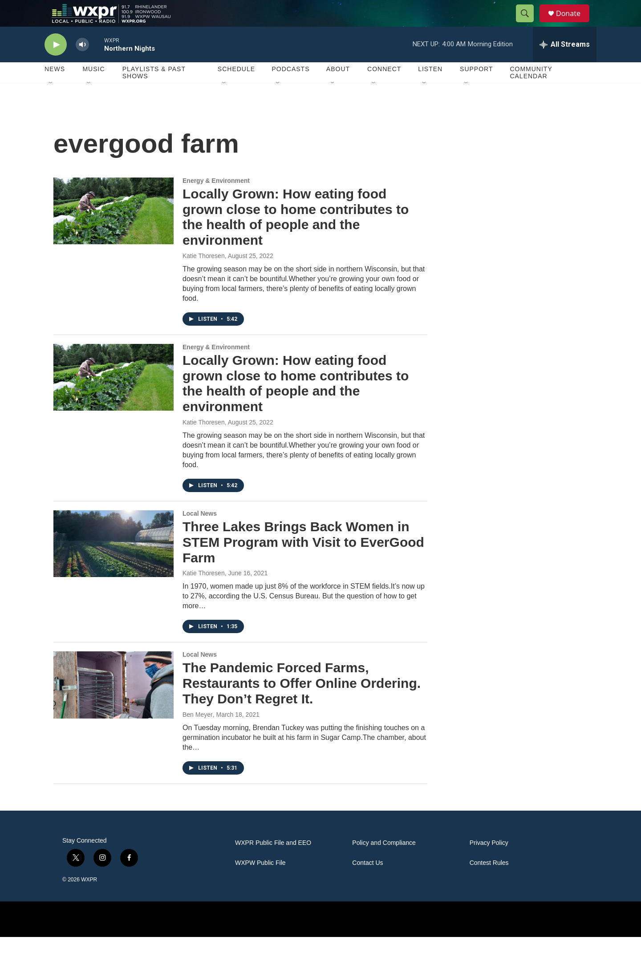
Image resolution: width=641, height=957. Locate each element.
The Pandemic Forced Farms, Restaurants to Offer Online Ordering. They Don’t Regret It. (302, 703)
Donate (574, 23)
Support (476, 89)
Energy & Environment (216, 200)
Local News (200, 533)
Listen (430, 89)
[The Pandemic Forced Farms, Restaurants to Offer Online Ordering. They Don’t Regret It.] (113, 704)
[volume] (82, 65)
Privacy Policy (489, 863)
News (55, 89)
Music (93, 89)
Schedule (236, 89)
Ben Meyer (198, 734)
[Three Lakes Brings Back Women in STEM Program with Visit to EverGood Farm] (113, 563)
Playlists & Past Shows (154, 92)
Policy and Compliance (383, 863)
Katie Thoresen (204, 275)
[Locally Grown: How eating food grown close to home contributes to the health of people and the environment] (113, 231)
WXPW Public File (260, 883)
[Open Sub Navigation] (51, 103)
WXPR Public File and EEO (273, 863)
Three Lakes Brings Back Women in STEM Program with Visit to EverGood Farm (303, 562)
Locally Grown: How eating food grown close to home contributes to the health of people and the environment (296, 236)
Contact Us (367, 883)
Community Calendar (531, 92)
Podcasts (290, 89)
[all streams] (564, 64)
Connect (384, 89)
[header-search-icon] (529, 23)
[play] (56, 65)
